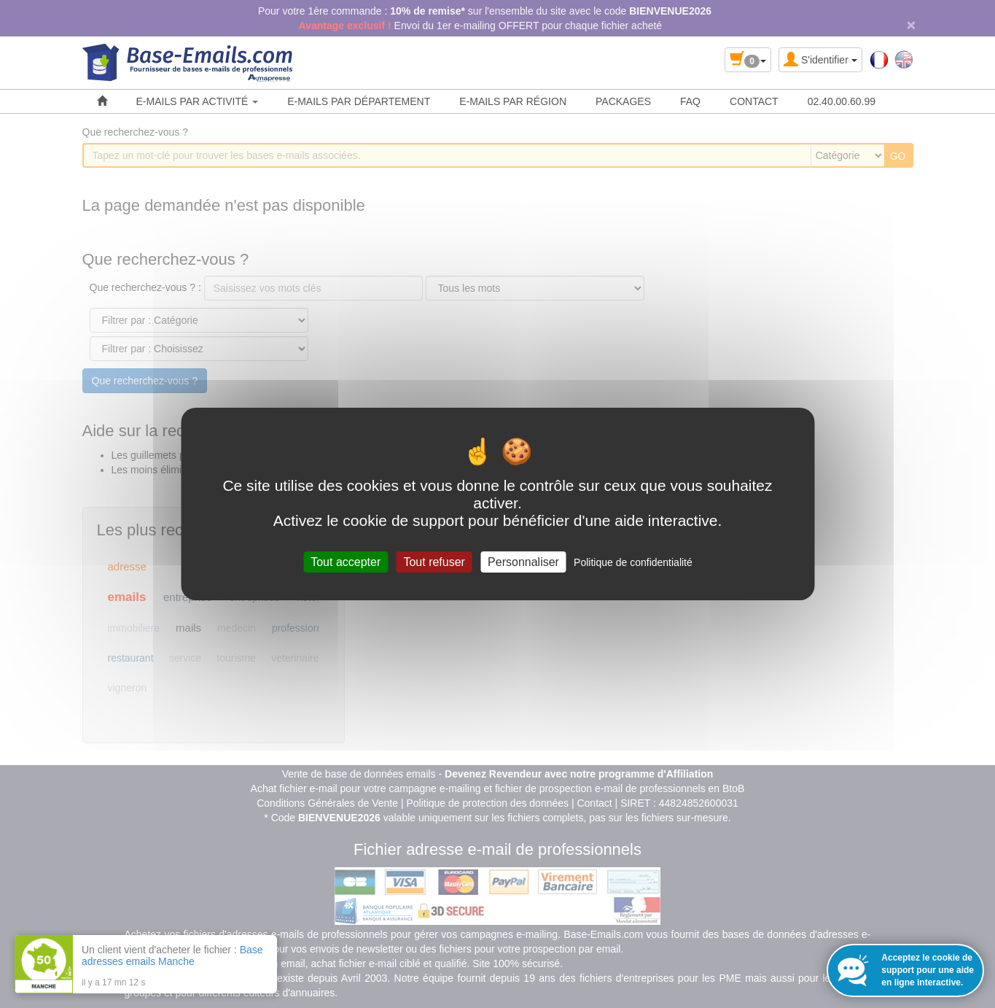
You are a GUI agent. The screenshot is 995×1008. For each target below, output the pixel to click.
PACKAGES (623, 101)
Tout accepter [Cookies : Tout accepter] (346, 562)
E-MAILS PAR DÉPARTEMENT (358, 101)
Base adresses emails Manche (172, 955)
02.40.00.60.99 (841, 101)
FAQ (690, 101)
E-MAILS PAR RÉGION (512, 101)
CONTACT (754, 101)
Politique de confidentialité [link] (633, 562)
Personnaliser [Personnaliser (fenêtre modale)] (523, 562)
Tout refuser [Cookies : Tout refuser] (433, 562)
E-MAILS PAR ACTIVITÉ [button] (197, 101)
